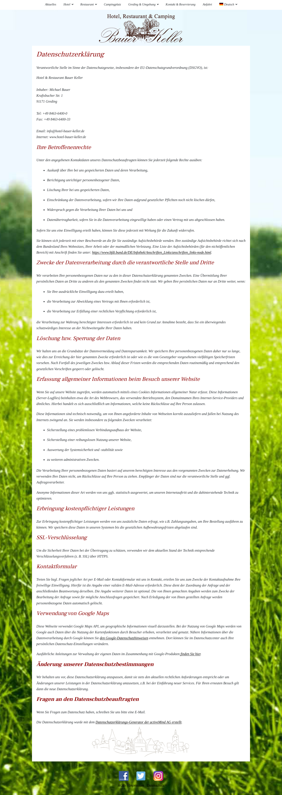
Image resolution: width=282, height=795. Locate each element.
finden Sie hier (190, 654)
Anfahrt (207, 4)
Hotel (67, 4)
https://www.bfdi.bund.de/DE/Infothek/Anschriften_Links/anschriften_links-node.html (151, 252)
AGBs (121, 785)
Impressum (136, 785)
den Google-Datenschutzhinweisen (124, 638)
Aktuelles (50, 4)
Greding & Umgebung (141, 4)
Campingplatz (112, 4)
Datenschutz (156, 785)
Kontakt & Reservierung (180, 4)
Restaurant (87, 4)
